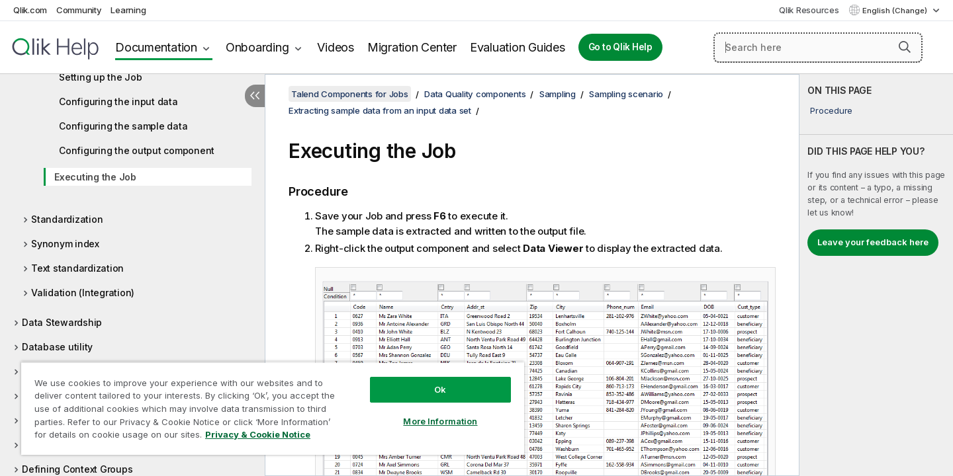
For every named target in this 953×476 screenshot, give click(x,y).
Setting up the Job (100, 77)
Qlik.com (30, 10)
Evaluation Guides (517, 47)
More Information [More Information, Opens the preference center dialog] (440, 421)
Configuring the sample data (123, 126)
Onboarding (257, 47)
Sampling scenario (626, 94)
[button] (905, 47)
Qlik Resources (809, 10)
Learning (128, 10)
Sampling (557, 94)
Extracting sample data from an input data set (380, 110)
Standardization (67, 219)
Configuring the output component (136, 150)
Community (79, 10)
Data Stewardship (62, 322)
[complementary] (876, 275)
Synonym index (65, 243)
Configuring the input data (118, 101)
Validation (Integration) (82, 292)
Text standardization (77, 268)
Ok (440, 389)
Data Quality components (474, 94)
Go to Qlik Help (620, 47)
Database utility (57, 346)
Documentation (156, 47)
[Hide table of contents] (255, 96)
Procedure (831, 110)
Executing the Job (95, 176)
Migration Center (412, 47)
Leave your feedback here (873, 242)
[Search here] (818, 47)
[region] (272, 408)
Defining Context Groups (77, 469)
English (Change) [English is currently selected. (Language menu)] (895, 10)
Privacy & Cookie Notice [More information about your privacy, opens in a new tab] (257, 434)
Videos (335, 47)
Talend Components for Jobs (349, 94)
